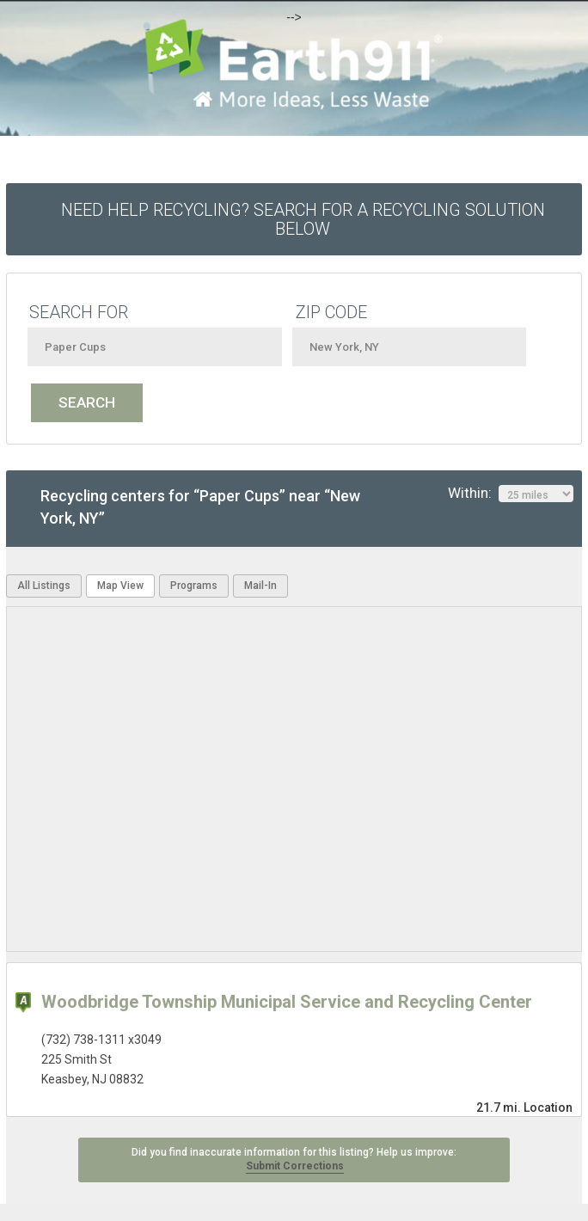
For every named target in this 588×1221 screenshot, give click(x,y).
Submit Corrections (295, 1166)
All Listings (43, 586)
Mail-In (260, 586)
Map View (120, 586)
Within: (510, 493)
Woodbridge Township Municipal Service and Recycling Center (286, 1001)
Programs (193, 586)
